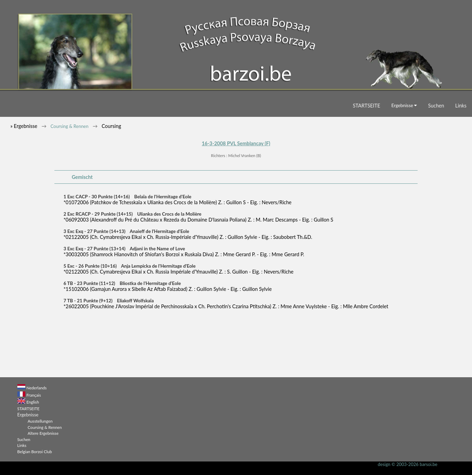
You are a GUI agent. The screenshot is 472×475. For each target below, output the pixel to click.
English (32, 401)
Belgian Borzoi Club (34, 451)
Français (33, 394)
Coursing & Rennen (69, 126)
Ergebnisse (404, 105)
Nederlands (36, 387)
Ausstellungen (40, 420)
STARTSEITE (366, 106)
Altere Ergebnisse (43, 433)
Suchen (436, 106)
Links (460, 106)
